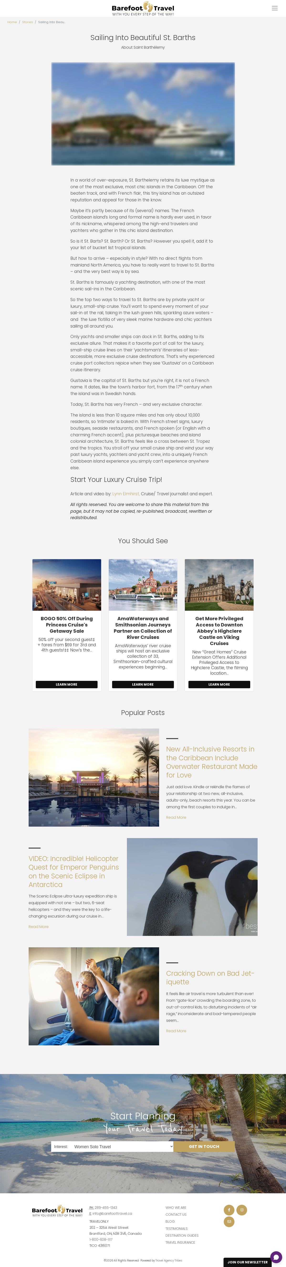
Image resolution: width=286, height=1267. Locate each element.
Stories (27, 22)
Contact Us (176, 1214)
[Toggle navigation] (274, 8)
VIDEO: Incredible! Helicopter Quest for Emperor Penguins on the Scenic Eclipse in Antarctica (74, 871)
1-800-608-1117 (101, 1239)
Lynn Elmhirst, (126, 494)
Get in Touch (204, 1146)
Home (12, 22)
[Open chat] (276, 1257)
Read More (176, 817)
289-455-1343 (106, 1207)
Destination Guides (182, 1235)
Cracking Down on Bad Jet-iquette (210, 978)
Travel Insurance (180, 1242)
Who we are (176, 1207)
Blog (170, 1221)
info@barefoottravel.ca (112, 1213)
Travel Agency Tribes (169, 1260)
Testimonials (176, 1228)
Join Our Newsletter (248, 1262)
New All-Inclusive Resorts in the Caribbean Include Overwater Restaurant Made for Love (211, 762)
